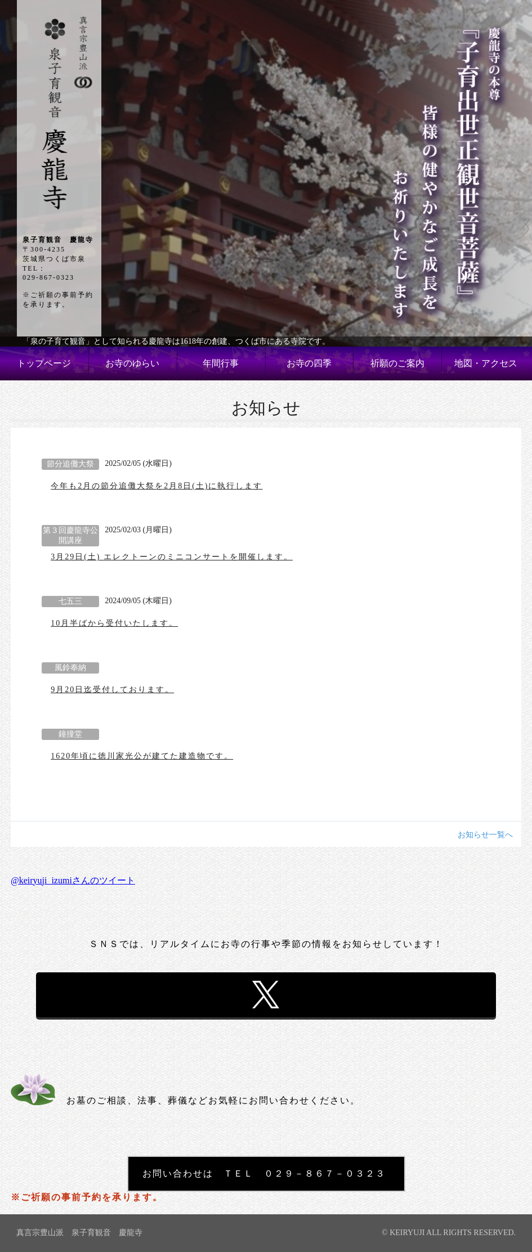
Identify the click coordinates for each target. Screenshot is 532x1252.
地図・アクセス (485, 363)
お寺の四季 (309, 363)
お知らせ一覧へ (485, 835)
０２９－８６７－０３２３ (325, 1173)
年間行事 (221, 363)
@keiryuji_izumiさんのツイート (73, 880)
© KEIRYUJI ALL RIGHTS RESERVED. (449, 1232)
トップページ (44, 363)
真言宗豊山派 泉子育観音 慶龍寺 (79, 1232)
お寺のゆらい (132, 363)
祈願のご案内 (397, 363)
